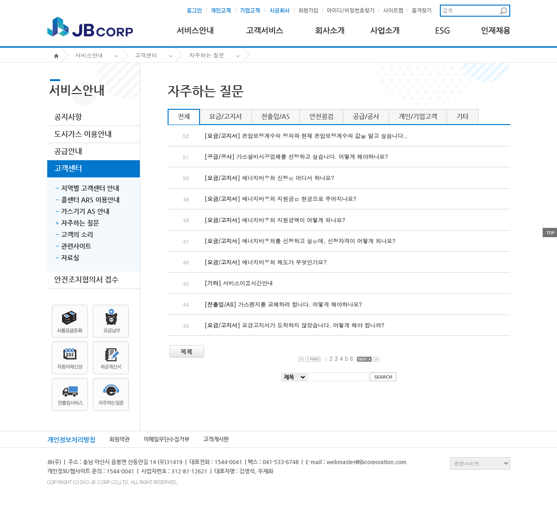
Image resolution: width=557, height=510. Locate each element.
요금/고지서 (225, 116)
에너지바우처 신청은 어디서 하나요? (288, 178)
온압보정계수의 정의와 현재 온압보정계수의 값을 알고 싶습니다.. (324, 135)
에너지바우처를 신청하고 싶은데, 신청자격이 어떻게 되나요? (319, 241)
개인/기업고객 (418, 116)
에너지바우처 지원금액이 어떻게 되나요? (293, 220)
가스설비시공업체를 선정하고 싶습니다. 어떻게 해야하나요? (312, 156)
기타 (463, 116)
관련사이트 (76, 246)
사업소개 (385, 28)
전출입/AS (275, 116)
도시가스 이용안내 (83, 134)
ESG (440, 28)
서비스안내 (195, 28)
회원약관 (119, 439)
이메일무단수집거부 (166, 439)
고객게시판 (216, 439)
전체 (184, 116)
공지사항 (68, 117)
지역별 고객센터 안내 (90, 188)
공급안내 (68, 151)
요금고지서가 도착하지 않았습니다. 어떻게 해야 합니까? (313, 325)
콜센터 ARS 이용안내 (90, 199)
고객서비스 (264, 28)
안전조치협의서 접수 (86, 279)
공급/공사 (366, 116)
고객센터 (146, 55)
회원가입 (310, 10)
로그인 (197, 10)
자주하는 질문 (207, 55)
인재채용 (495, 28)
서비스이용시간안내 (248, 283)
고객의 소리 (77, 234)
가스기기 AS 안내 (85, 211)
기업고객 (253, 10)
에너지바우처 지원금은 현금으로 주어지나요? (299, 198)
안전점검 (321, 116)
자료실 (70, 257)
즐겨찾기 (424, 10)
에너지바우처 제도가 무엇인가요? (284, 262)
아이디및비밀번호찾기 (351, 10)
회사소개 (329, 28)
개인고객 (224, 10)
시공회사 (282, 10)
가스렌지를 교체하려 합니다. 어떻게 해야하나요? (300, 304)
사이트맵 (395, 10)
